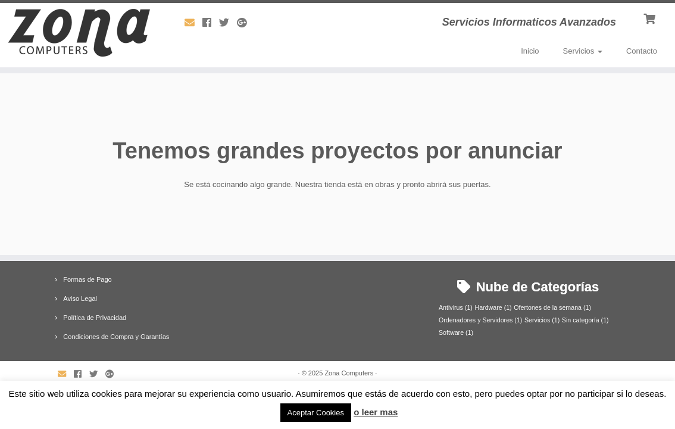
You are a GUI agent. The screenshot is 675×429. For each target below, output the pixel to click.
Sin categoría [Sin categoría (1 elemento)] (585, 320)
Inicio (530, 50)
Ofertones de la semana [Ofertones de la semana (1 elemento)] (552, 307)
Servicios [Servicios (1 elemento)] (542, 320)
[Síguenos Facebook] (210, 23)
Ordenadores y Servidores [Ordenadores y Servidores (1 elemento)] (480, 320)
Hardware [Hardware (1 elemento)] (492, 307)
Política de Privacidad (94, 317)
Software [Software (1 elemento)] (456, 332)
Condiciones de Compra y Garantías (116, 336)
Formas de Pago (87, 279)
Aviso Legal (80, 298)
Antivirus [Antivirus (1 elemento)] (456, 307)
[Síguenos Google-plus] (245, 23)
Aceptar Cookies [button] (316, 412)
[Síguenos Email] (193, 23)
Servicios (582, 50)
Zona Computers (348, 373)
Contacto (641, 50)
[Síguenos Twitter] (228, 23)
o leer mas (376, 412)
